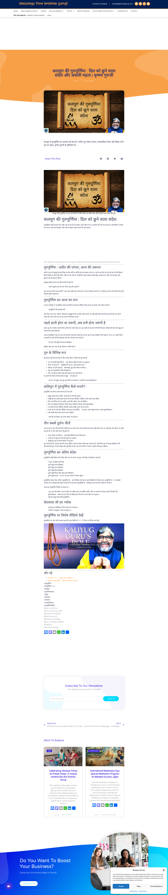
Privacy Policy (143, 891)
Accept (121, 886)
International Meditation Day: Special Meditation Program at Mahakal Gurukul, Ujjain (105, 774)
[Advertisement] (84, 34)
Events (70, 11)
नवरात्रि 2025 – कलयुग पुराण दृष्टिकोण (60, 578)
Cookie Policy (134, 891)
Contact (134, 11)
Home (16, 11)
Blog (49, 15)
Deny (138, 886)
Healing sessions (56, 11)
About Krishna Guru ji (29, 11)
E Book (43, 11)
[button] (164, 870)
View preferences (156, 886)
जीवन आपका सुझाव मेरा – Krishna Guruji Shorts (29, 15)
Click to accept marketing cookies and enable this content (84, 546)
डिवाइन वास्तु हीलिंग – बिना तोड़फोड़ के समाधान (63, 581)
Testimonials (123, 11)
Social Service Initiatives (104, 11)
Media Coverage (83, 11)
